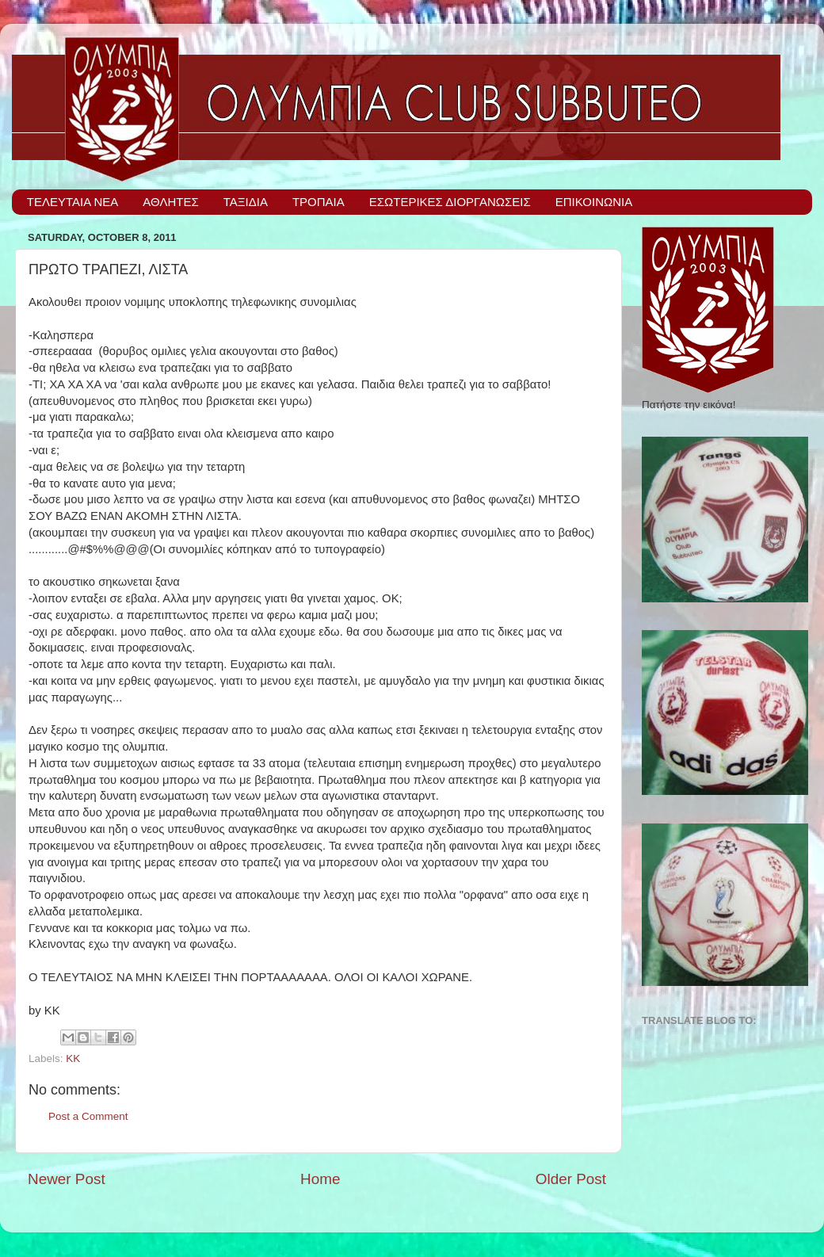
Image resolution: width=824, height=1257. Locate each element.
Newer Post (66, 1179)
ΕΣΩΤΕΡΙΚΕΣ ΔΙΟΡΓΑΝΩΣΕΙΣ (450, 201)
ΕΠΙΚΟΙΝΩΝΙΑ (593, 201)
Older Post (571, 1179)
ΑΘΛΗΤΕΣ (170, 201)
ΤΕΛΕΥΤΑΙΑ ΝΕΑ (73, 201)
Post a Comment (88, 1116)
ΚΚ (73, 1058)
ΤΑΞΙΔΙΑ (245, 201)
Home (320, 1179)
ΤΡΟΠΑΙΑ (318, 201)
